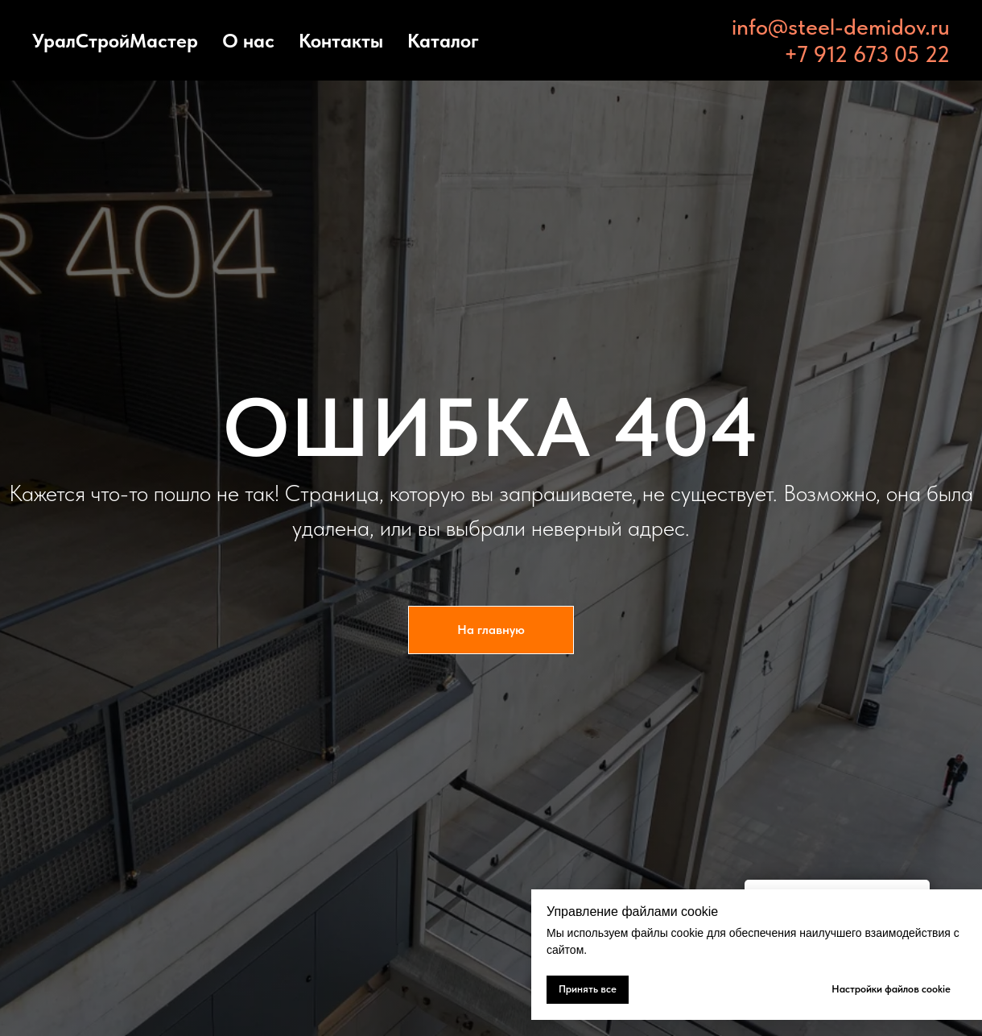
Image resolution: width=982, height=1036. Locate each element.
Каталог (443, 40)
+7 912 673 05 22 (867, 54)
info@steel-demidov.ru (841, 26)
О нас (248, 40)
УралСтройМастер (115, 40)
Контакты (341, 40)
